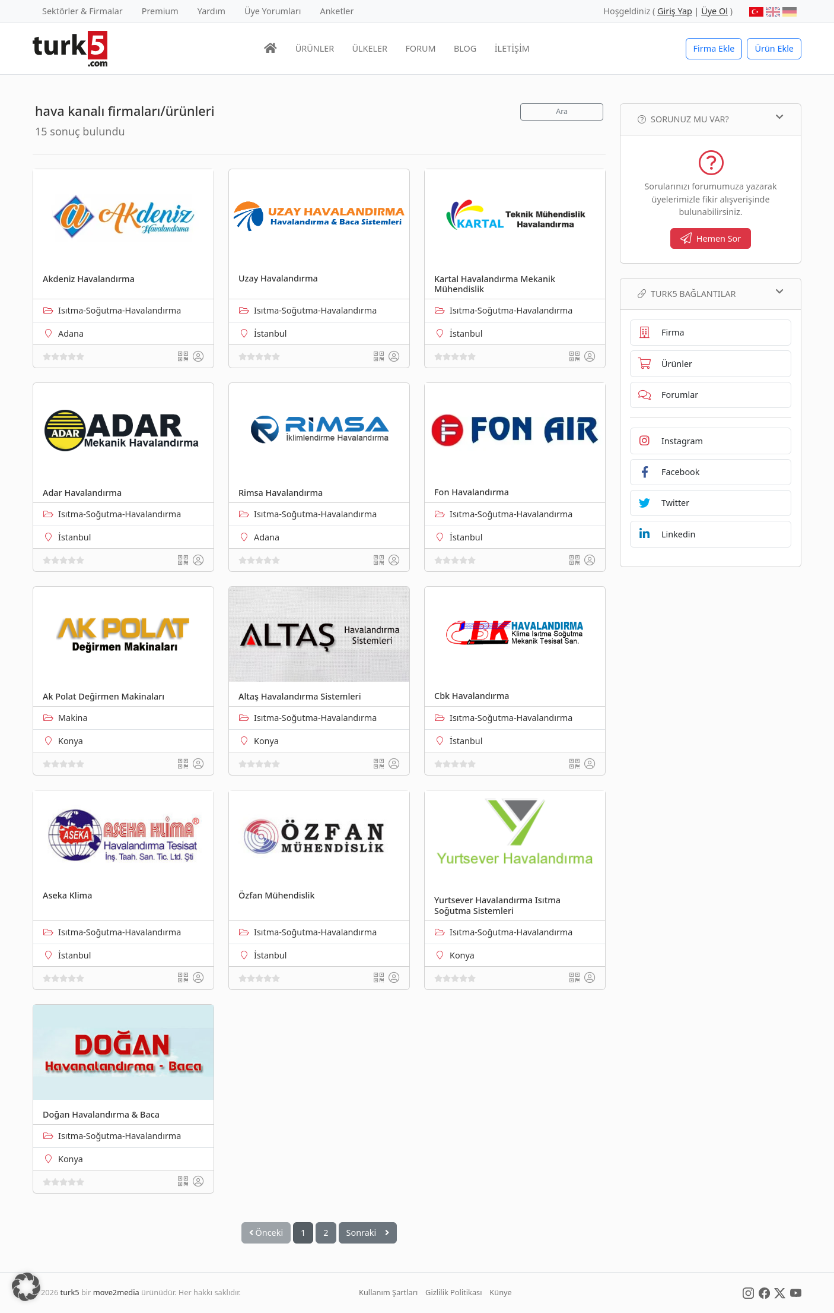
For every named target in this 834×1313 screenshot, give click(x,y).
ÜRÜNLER (314, 48)
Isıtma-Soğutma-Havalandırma (119, 310)
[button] (26, 1287)
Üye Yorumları (272, 11)
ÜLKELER (369, 48)
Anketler (337, 11)
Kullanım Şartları (388, 1292)
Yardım (211, 11)
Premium (160, 11)
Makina (73, 717)
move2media (116, 1292)
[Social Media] (748, 1292)
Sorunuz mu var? (711, 119)
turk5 (70, 1292)
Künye (500, 1292)
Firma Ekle (714, 48)
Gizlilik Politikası (453, 1292)
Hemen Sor (710, 238)
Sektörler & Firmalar (82, 11)
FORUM (420, 48)
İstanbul (270, 333)
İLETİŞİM (512, 48)
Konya (70, 740)
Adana (71, 333)
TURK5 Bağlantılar (711, 293)
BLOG (465, 48)
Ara (562, 111)
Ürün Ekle (774, 48)
